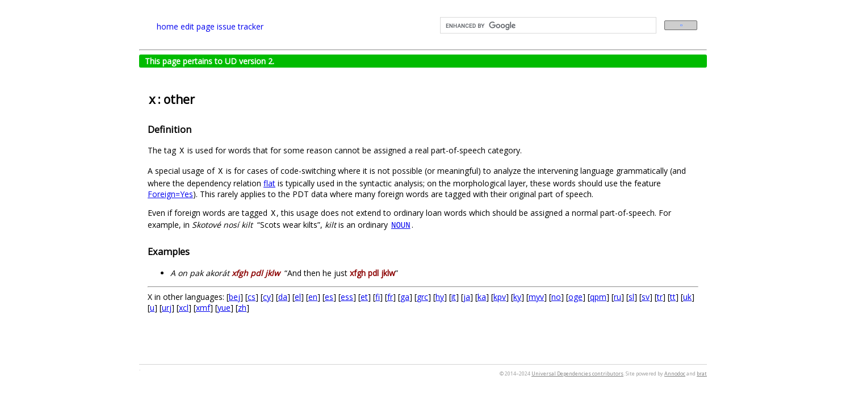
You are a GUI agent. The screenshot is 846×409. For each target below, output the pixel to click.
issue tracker (240, 26)
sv (646, 296)
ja (466, 296)
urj (166, 307)
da (282, 296)
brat (702, 373)
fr (390, 296)
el (298, 296)
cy (267, 296)
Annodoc (674, 373)
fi (377, 296)
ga (404, 296)
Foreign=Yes (170, 194)
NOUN (401, 225)
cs (252, 296)
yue (224, 307)
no (556, 296)
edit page (198, 26)
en (312, 296)
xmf (203, 307)
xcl (184, 307)
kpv (499, 296)
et (364, 296)
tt (673, 296)
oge (575, 296)
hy (439, 296)
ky (517, 296)
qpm (598, 296)
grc (422, 296)
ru (617, 296)
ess (347, 296)
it (453, 296)
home (167, 26)
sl (631, 296)
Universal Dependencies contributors (577, 373)
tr (660, 296)
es (329, 296)
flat (269, 183)
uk (687, 296)
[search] (547, 25)
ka (482, 296)
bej (234, 296)
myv (536, 296)
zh (242, 307)
